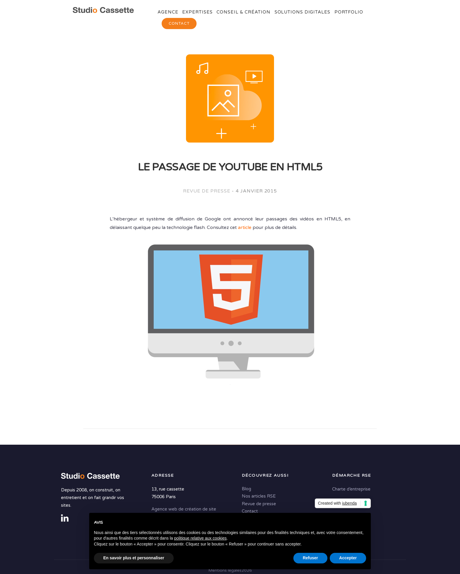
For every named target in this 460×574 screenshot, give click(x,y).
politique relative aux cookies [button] (200, 538)
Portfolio (348, 12)
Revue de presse (206, 191)
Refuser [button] (310, 557)
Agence (168, 12)
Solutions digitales (302, 12)
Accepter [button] (348, 557)
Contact (179, 23)
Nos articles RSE (259, 496)
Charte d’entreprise (351, 489)
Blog (246, 488)
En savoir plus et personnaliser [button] (133, 557)
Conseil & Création (243, 12)
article (244, 227)
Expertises (197, 12)
